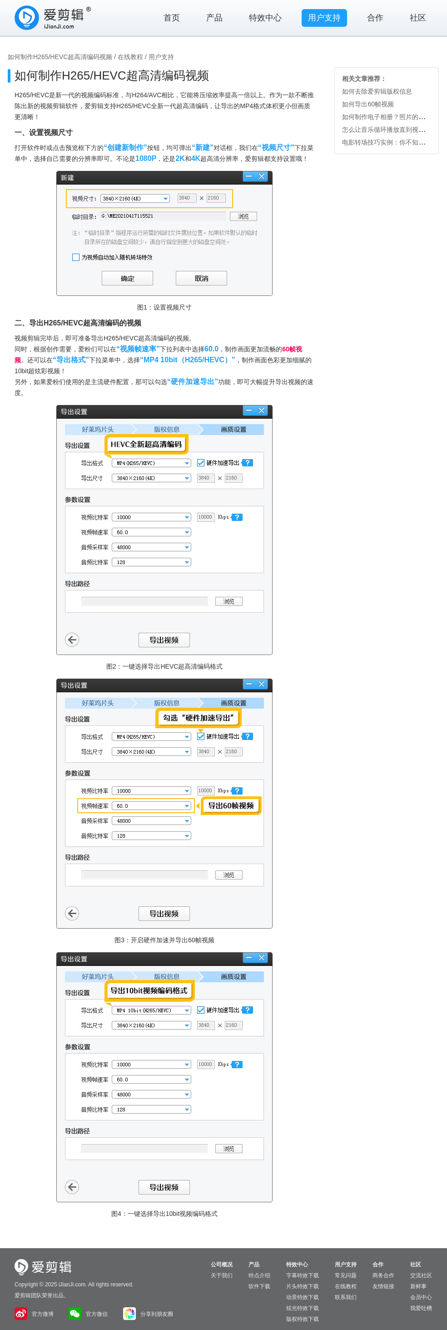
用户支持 (324, 17)
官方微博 (34, 1314)
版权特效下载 (302, 1319)
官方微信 (88, 1314)
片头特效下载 (302, 1286)
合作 (375, 17)
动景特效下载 (302, 1297)
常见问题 (346, 1275)
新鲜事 (418, 1286)
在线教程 (130, 56)
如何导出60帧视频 (368, 104)
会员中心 (421, 1297)
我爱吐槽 (421, 1308)
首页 (172, 17)
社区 (418, 17)
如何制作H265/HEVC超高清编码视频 (60, 56)
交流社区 (421, 1275)
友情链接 (383, 1286)
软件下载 (259, 1286)
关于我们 (222, 1275)
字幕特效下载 (302, 1275)
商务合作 (383, 1275)
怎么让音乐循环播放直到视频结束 (389, 129)
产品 (214, 17)
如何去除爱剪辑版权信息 (377, 91)
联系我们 (346, 1297)
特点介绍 (259, 1275)
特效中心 (265, 17)
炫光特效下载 (302, 1308)
